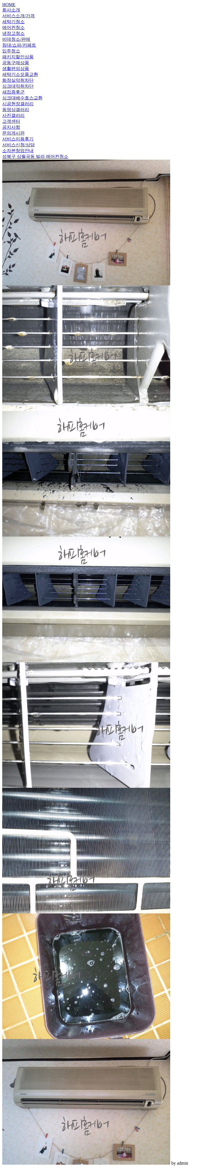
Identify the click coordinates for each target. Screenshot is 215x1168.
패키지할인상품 (18, 56)
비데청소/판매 (16, 39)
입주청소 (11, 51)
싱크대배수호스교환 (22, 97)
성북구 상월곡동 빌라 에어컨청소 (35, 156)
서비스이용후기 (18, 139)
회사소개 (11, 10)
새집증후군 (13, 92)
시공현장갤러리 (18, 103)
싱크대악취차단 (18, 86)
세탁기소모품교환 (20, 74)
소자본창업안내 (18, 150)
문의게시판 (13, 133)
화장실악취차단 (18, 80)
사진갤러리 (13, 115)
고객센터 (11, 121)
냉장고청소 (13, 33)
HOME (8, 4)
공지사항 (11, 127)
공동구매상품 (15, 62)
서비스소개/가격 (18, 15)
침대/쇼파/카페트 (19, 45)
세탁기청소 (13, 21)
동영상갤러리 (15, 109)
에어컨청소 (13, 27)
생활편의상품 (15, 68)
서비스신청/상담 (18, 144)
